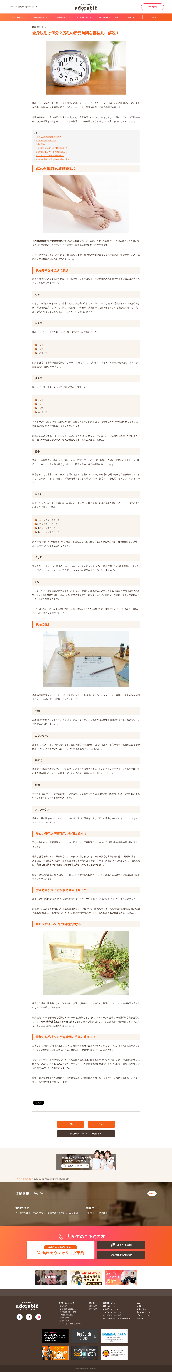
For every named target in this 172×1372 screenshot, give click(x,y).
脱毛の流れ (40, 144)
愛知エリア (22, 1207)
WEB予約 (152, 7)
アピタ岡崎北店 (23, 1213)
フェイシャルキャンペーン (86, 17)
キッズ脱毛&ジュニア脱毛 (108, 17)
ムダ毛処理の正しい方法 (68, 1312)
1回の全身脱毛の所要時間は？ (48, 137)
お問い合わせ (141, 1309)
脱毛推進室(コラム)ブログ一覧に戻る (86, 1134)
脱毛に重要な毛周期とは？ (69, 1309)
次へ (101, 1124)
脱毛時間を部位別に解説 (46, 140)
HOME (17, 1179)
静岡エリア (92, 1207)
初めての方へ (64, 1306)
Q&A (154, 17)
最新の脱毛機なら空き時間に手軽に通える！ (54, 159)
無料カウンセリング (143, 1312)
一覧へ (152, 1193)
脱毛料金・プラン (40, 17)
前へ (71, 1124)
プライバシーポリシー (144, 1315)
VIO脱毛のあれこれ (66, 1315)
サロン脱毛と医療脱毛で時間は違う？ (52, 148)
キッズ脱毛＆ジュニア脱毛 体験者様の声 (116, 1318)
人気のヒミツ (64, 1318)
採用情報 (140, 1318)
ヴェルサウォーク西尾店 (44, 1213)
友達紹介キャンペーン (110, 1309)
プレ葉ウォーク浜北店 (97, 1213)
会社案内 (140, 1306)
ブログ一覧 (27, 1179)
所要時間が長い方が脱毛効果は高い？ (52, 152)
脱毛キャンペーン (63, 17)
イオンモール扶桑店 (68, 1213)
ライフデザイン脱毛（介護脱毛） (71, 1324)
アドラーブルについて (18, 17)
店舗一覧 (131, 17)
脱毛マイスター (65, 1321)
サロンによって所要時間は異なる (50, 156)
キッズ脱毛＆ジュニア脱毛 (112, 1315)
